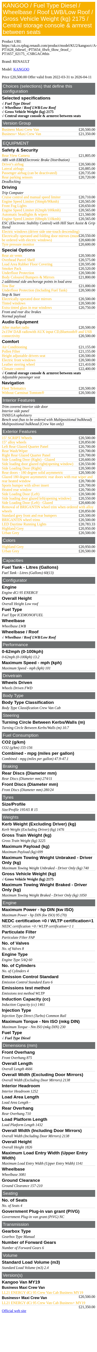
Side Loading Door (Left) (20, 494)
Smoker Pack (11, 268)
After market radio (15, 327)
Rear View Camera (16, 155)
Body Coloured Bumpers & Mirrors (28, 277)
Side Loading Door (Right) (22, 468)
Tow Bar (8, 286)
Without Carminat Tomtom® (23, 393)
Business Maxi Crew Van (20, 129)
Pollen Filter (11, 351)
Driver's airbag (13, 164)
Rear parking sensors (17, 177)
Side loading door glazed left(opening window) (36, 498)
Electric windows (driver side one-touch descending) (40, 231)
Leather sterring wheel (18, 364)
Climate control (13, 369)
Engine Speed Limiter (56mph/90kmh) (30, 201)
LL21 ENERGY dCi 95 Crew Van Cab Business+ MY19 (43, 1303)
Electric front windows (19, 360)
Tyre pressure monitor (18, 244)
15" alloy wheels (14, 442)
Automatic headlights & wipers (25, 214)
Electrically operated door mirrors (27, 299)
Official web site (14, 1311)
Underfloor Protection (18, 273)
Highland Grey (13, 528)
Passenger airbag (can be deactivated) (29, 173)
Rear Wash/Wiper (15, 451)
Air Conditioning (14, 347)
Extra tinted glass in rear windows (27, 307)
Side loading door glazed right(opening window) (37, 464)
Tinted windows (13, 303)
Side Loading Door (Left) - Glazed (27, 503)
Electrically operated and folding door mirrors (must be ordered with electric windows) (40, 238)
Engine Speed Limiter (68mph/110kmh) (31, 219)
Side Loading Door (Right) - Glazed (28, 459)
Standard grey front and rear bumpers (29, 515)
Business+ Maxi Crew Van (21, 134)
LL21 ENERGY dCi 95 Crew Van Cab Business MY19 (42, 1292)
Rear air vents (12, 255)
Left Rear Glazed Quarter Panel (25, 446)
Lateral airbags (13, 168)
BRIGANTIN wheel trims (21, 520)
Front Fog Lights (14, 206)
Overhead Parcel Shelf (18, 260)
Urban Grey (10, 533)
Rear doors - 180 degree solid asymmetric (32, 472)
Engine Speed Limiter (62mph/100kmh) (31, 210)
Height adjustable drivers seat (23, 356)
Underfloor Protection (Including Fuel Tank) (34, 290)
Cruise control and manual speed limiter (31, 197)
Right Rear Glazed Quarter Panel (26, 455)
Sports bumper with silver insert (25, 485)
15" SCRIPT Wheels (17, 438)
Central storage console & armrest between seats (43, 116)
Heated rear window (17, 490)
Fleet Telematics (14, 388)
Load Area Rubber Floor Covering (27, 264)
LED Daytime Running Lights (24, 524)
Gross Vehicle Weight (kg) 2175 (29, 112)
